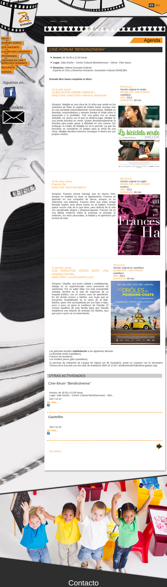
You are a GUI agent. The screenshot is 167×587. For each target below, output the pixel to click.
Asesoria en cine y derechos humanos (14, 61)
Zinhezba (21, 12)
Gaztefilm (55, 417)
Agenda (6, 72)
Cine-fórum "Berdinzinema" (77, 49)
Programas (9, 56)
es (152, 5)
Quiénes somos (12, 43)
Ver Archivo (55, 451)
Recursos (8, 67)
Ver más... (52, 402)
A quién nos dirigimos (16, 51)
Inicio (5, 38)
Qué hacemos (10, 47)
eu (158, 5)
